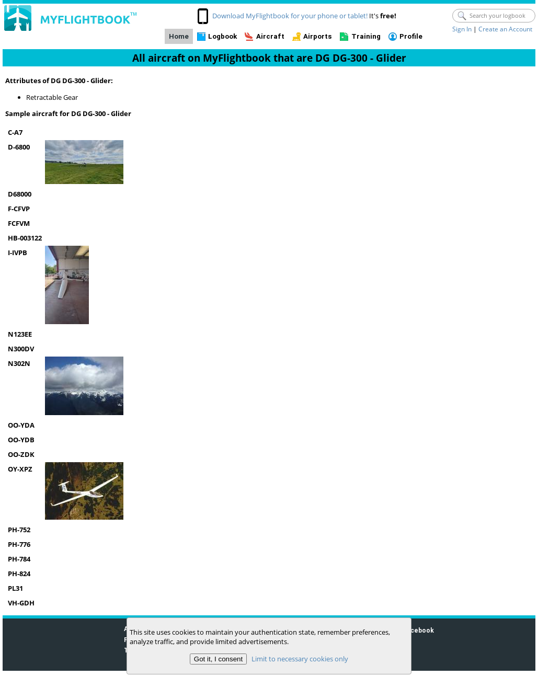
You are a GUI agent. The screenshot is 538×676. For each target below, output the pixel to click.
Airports (317, 36)
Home (179, 36)
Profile (410, 36)
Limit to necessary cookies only (299, 658)
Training (366, 36)
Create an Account (505, 29)
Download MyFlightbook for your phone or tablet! (290, 15)
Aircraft (270, 36)
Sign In (462, 29)
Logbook (222, 36)
